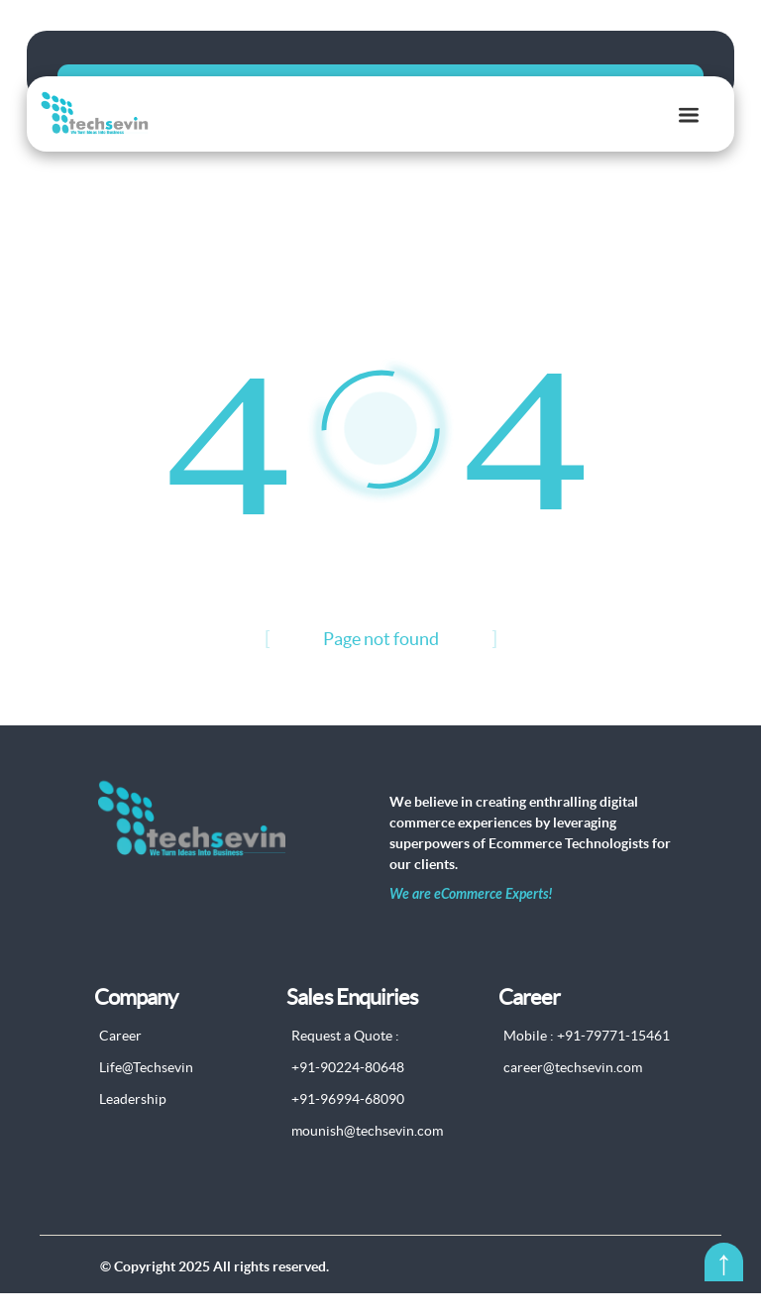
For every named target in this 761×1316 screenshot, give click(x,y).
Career (120, 1059)
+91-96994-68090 (347, 1123)
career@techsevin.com (572, 1091)
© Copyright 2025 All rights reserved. (214, 1289)
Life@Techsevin (146, 1091)
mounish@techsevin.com (367, 1154)
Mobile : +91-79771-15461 (586, 1059)
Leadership (132, 1123)
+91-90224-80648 (347, 1091)
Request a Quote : (345, 1059)
